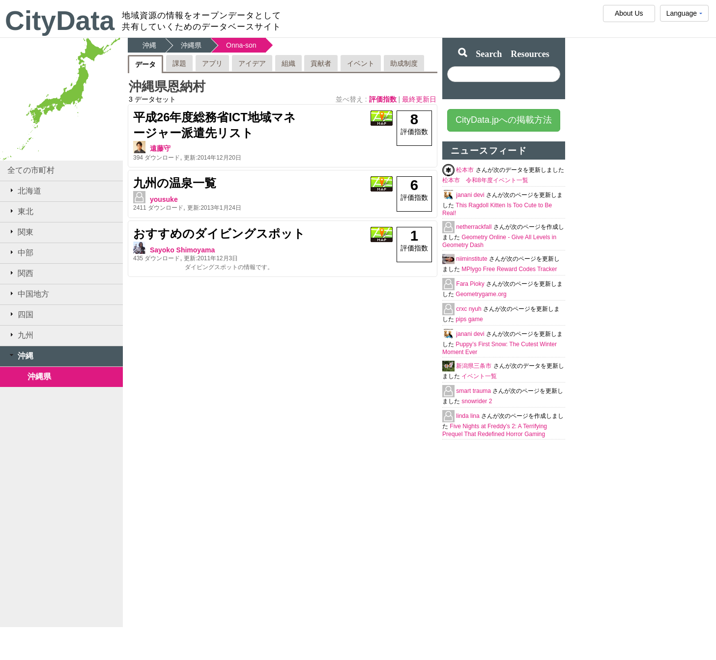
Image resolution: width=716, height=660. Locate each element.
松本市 (465, 169)
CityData (60, 20)
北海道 (24, 190)
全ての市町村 (31, 170)
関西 (20, 273)
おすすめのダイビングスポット (219, 233)
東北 (20, 211)
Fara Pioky (471, 283)
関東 (20, 231)
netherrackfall (474, 226)
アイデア (252, 63)
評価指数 (384, 99)
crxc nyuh (469, 308)
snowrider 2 (476, 401)
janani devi (471, 195)
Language (684, 15)
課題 (179, 63)
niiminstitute (472, 258)
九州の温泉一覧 (174, 183)
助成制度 (404, 63)
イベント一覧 (479, 376)
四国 (20, 314)
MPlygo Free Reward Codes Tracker (509, 269)
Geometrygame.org (481, 294)
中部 (20, 252)
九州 (20, 334)
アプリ (212, 63)
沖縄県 (39, 376)
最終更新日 (419, 99)
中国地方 (28, 293)
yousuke (164, 199)
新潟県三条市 (474, 365)
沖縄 (20, 355)
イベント (360, 63)
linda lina (468, 415)
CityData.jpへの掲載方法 (504, 120)
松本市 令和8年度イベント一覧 (485, 180)
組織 (288, 63)
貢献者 (321, 63)
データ (145, 64)
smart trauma (474, 390)
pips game (469, 319)
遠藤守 (160, 148)
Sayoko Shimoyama (182, 250)
